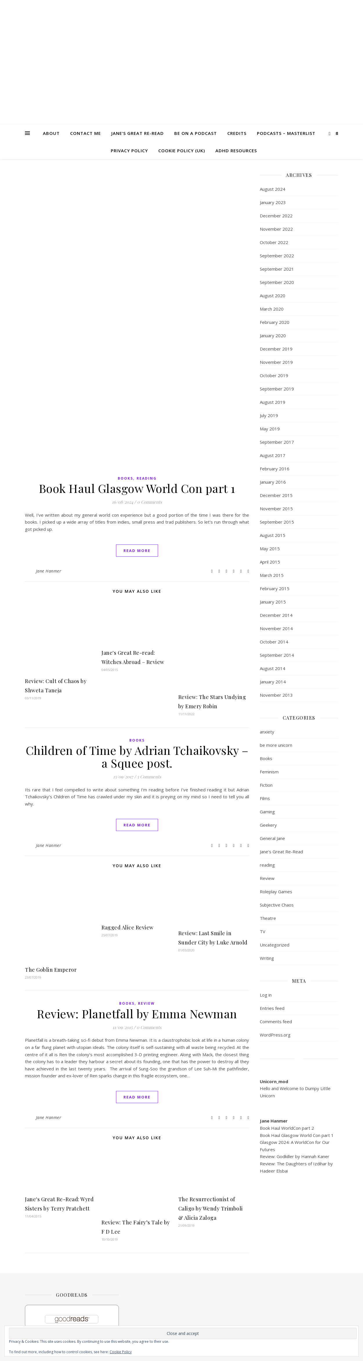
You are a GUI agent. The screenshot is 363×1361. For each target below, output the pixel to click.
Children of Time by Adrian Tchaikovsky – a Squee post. (137, 756)
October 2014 (274, 642)
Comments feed (276, 1021)
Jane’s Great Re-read (137, 133)
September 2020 (277, 282)
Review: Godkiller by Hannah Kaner (294, 1156)
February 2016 (274, 469)
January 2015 (273, 602)
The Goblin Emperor (51, 969)
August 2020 (272, 295)
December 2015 (276, 495)
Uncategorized (274, 945)
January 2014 (273, 682)
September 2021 (277, 269)
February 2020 (274, 322)
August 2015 (272, 535)
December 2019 (276, 349)
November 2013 (276, 695)
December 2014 (276, 615)
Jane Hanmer (48, 571)
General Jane (272, 838)
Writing (267, 958)
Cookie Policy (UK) (181, 150)
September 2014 (277, 655)
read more (137, 550)
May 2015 (270, 548)
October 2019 (274, 375)
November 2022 (276, 229)
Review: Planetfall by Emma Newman (137, 1013)
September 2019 (277, 389)
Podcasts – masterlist (286, 133)
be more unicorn (276, 745)
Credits (236, 133)
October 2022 (274, 242)
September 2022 (277, 255)
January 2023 (273, 202)
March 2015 (272, 575)
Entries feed (272, 1008)
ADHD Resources (236, 150)
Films (265, 798)
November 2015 (276, 508)
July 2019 (269, 415)
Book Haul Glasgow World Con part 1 (137, 488)
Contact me (85, 133)
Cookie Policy (121, 1351)
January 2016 (273, 482)
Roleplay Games (276, 891)
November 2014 (276, 628)
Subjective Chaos (277, 905)
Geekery (268, 825)
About (51, 133)
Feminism (269, 772)
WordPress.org (275, 1035)
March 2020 (272, 309)
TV (262, 931)
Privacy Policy (129, 150)
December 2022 (276, 216)
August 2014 (272, 668)
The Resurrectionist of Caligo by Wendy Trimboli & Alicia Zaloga (210, 1208)
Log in (266, 995)
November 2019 (276, 362)
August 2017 (272, 455)
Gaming (267, 812)
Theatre (268, 918)
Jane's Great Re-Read (281, 851)
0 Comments (149, 502)
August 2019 (272, 402)
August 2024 (272, 189)
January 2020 (273, 335)
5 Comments (149, 776)
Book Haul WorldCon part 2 (287, 1128)
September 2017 (277, 442)
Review (146, 1003)
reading (147, 478)
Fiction (266, 785)
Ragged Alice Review (127, 927)
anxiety (267, 732)
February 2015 (274, 588)
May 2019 (270, 429)
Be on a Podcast (195, 133)
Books (125, 478)
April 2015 (270, 562)
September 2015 (277, 522)
